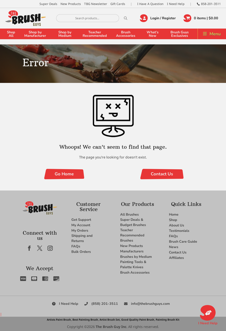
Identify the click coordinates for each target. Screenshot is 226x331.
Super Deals (48, 4)
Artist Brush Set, (110, 319)
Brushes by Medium (136, 256)
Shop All (11, 34)
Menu (215, 34)
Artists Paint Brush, (59, 319)
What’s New (153, 34)
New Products (71, 4)
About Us (176, 225)
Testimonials (179, 230)
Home (174, 214)
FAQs (75, 246)
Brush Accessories (125, 34)
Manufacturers (132, 251)
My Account (80, 225)
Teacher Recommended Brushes (132, 235)
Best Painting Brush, (85, 319)
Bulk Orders (81, 251)
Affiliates (176, 257)
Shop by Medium (64, 34)
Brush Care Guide (183, 241)
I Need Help (176, 4)
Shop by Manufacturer (35, 34)
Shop (173, 220)
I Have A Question (150, 4)
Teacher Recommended (95, 34)
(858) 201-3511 (104, 303)
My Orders (79, 230)
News (173, 247)
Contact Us (162, 174)
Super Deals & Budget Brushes (133, 222)
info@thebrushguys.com (150, 303)
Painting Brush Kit (167, 319)
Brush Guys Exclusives (179, 34)
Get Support (81, 219)
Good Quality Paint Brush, (138, 319)
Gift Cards (117, 4)
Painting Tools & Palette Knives (133, 265)
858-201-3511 (211, 4)
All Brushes (129, 214)
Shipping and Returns (82, 238)
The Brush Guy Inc (111, 326)
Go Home (64, 174)
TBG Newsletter (95, 4)
